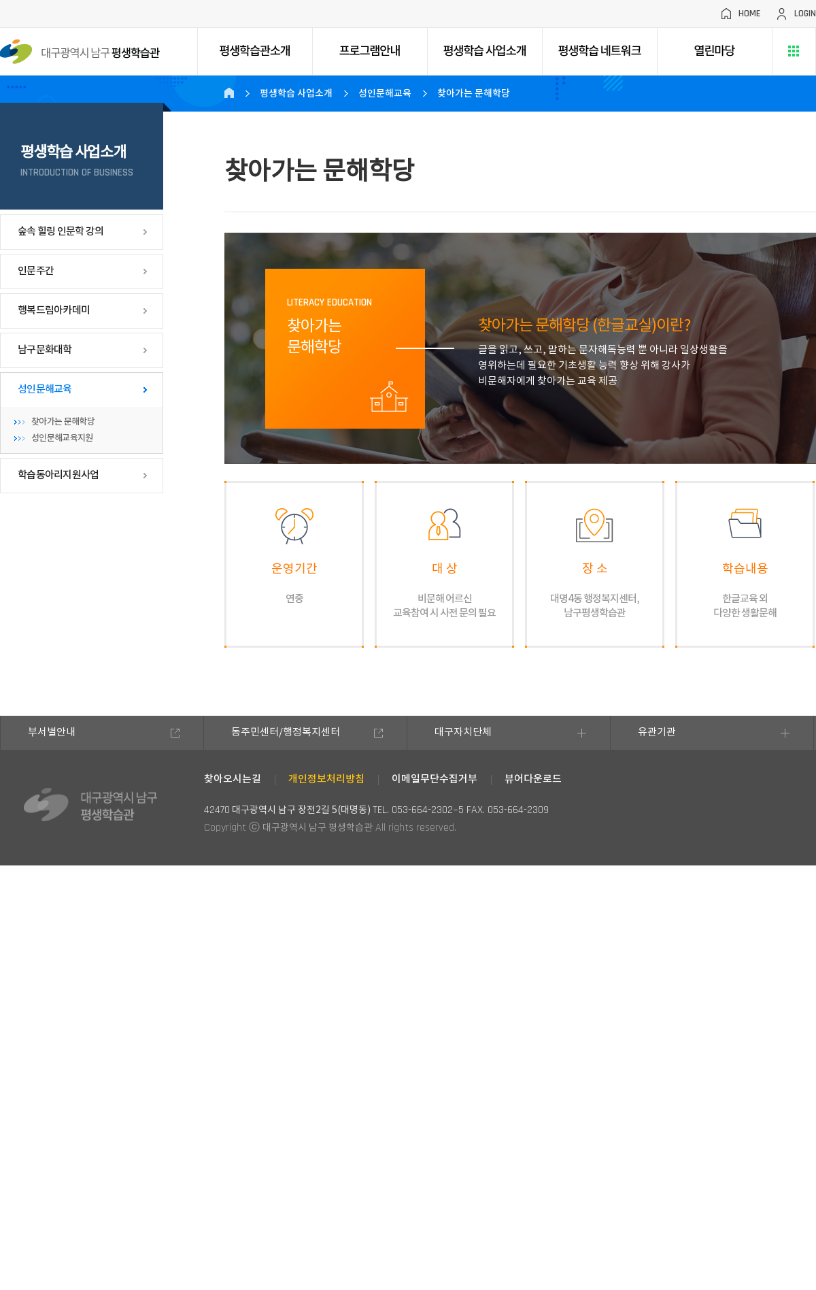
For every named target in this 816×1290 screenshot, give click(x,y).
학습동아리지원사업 (58, 475)
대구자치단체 (463, 732)
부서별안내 (51, 732)
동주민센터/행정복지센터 (285, 732)
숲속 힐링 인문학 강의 (60, 231)
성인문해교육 (45, 389)
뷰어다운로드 (533, 779)
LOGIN (805, 13)
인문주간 (36, 271)
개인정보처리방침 (326, 779)
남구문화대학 (45, 350)
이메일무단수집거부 (434, 779)
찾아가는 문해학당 (63, 421)
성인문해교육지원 (62, 438)
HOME (749, 13)
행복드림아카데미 (54, 310)
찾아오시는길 (232, 779)
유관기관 (657, 732)
